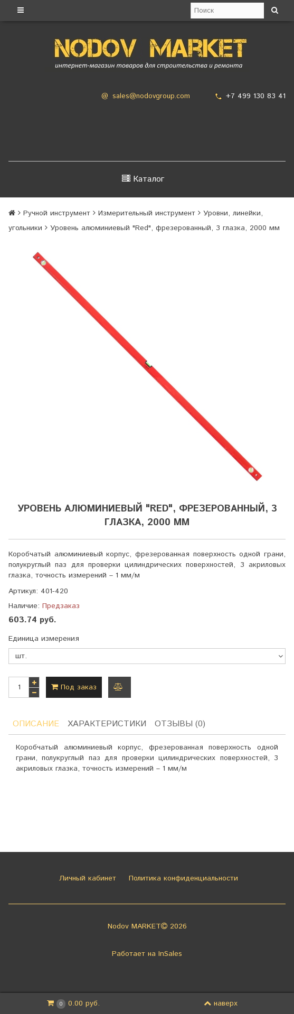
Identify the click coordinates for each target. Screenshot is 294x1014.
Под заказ (74, 687)
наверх (221, 1003)
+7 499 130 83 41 (256, 96)
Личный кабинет (86, 878)
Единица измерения (43, 638)
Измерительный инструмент (146, 213)
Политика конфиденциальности (182, 878)
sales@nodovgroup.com (151, 96)
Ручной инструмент (56, 213)
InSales (170, 954)
